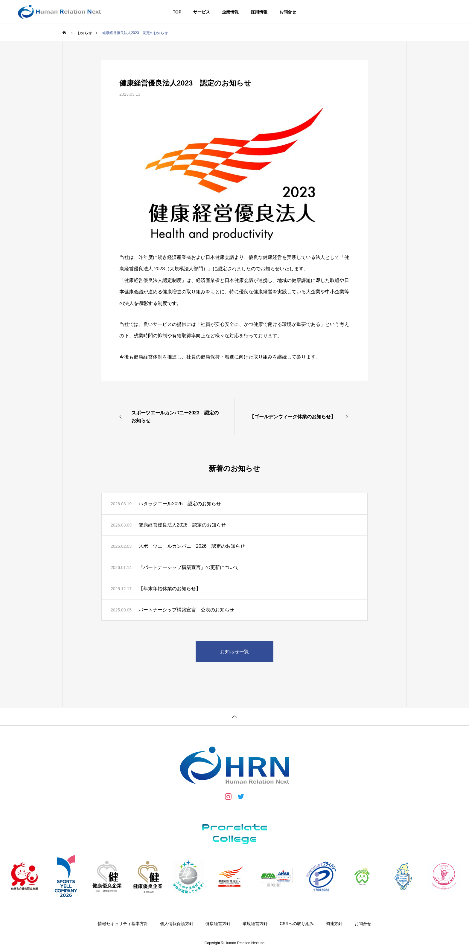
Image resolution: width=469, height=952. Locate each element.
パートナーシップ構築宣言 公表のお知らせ (186, 609)
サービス (201, 12)
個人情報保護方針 (177, 923)
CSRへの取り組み (297, 923)
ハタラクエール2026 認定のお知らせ (179, 503)
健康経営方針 (218, 923)
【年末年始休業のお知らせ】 (169, 588)
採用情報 (259, 12)
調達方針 (334, 923)
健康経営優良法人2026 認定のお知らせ (182, 524)
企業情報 (230, 12)
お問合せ (287, 12)
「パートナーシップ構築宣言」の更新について (188, 567)
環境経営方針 (255, 923)
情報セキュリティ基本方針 (123, 923)
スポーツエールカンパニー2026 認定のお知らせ (191, 546)
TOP (177, 12)
